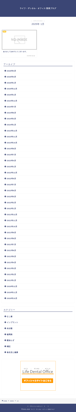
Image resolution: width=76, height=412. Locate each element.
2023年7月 (11, 155)
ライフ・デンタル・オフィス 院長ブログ (38, 8)
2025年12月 (12, 89)
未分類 (9, 328)
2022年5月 (11, 197)
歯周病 (9, 334)
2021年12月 (12, 215)
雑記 (9, 346)
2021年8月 (11, 238)
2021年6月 (11, 250)
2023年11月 (12, 137)
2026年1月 (11, 83)
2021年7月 (11, 244)
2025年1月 (11, 95)
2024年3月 (11, 119)
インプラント (12, 322)
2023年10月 (12, 143)
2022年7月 (11, 185)
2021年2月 (11, 274)
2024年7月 (11, 107)
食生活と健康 (12, 352)
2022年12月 (12, 173)
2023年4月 (11, 161)
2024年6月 (11, 113)
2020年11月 (12, 292)
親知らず (10, 340)
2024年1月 (11, 125)
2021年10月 (12, 226)
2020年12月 (12, 286)
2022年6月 (11, 190)
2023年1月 (11, 167)
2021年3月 (11, 268)
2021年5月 (11, 256)
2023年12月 (12, 131)
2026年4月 (11, 71)
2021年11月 (12, 220)
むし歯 (9, 316)
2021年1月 (11, 280)
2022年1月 (11, 208)
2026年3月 (11, 77)
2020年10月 (12, 298)
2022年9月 (11, 179)
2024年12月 (12, 101)
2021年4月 (11, 262)
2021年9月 (11, 233)
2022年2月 (11, 203)
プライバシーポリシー (36, 406)
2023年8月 (11, 149)
